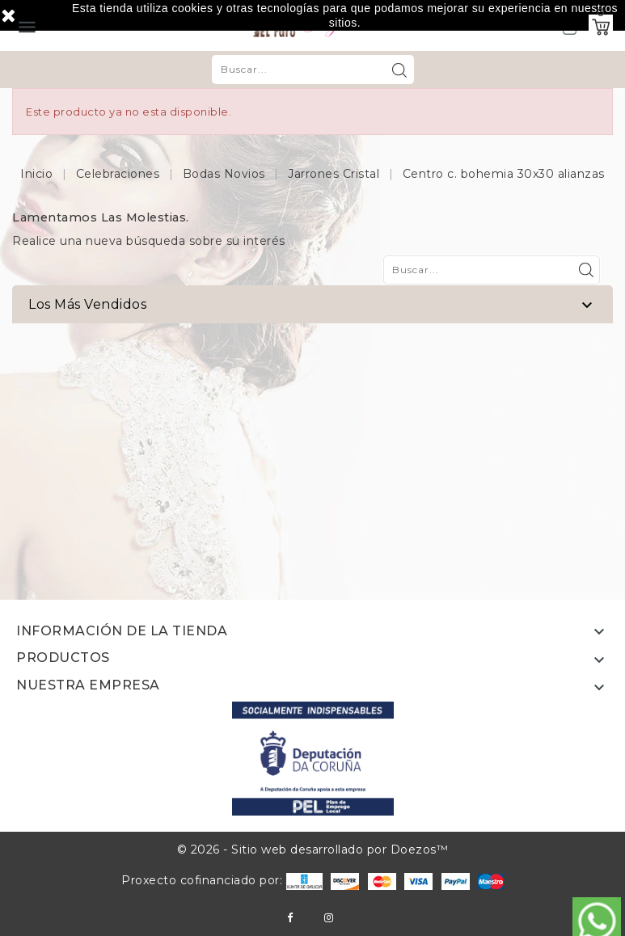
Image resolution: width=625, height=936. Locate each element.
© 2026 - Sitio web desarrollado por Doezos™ (313, 849)
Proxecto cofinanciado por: (222, 880)
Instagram (329, 918)
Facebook (290, 918)
